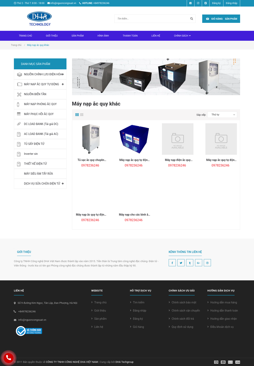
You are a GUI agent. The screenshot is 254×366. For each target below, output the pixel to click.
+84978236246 (101, 3)
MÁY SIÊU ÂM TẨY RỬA (38, 173)
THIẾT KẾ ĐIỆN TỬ (35, 163)
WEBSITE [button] (97, 290)
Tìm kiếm (138, 302)
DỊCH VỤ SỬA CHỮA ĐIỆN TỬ (42, 183)
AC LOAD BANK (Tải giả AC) (41, 134)
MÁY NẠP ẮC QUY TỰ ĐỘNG (41, 84)
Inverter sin (31, 153)
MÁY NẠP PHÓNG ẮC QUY (40, 104)
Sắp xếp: (201, 114)
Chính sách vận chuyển (186, 310)
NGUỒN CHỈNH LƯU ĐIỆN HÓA (43, 74)
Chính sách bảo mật (184, 302)
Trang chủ (100, 302)
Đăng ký (138, 318)
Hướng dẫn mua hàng (223, 302)
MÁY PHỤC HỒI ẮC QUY (39, 114)
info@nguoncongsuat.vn (63, 3)
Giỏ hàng (138, 326)
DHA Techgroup (124, 361)
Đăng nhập (139, 310)
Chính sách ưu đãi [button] (182, 290)
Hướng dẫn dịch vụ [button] (221, 290)
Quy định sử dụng (182, 326)
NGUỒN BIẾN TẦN (35, 94)
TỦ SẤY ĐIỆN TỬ (34, 143)
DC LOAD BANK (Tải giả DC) (41, 124)
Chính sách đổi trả (183, 318)
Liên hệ (98, 326)
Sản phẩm (100, 318)
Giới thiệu (100, 310)
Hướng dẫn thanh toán (224, 310)
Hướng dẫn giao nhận (223, 318)
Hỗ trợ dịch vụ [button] (140, 290)
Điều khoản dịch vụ (222, 326)
